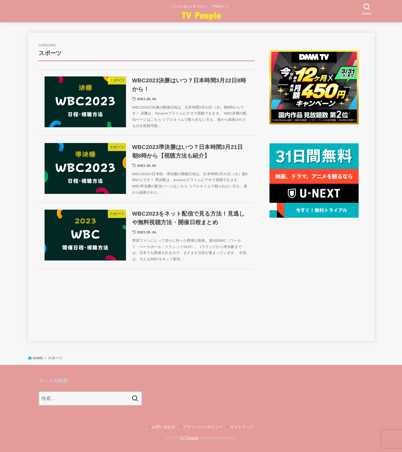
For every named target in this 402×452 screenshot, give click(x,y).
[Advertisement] (314, 278)
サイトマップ (242, 427)
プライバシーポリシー (203, 427)
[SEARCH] (367, 9)
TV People (201, 15)
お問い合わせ (164, 427)
